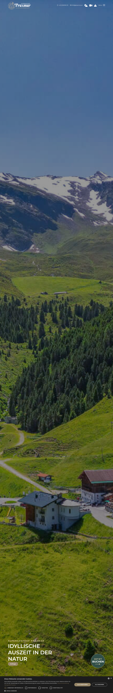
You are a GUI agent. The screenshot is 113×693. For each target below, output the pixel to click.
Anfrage (13, 664)
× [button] (111, 678)
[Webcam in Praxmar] (90, 6)
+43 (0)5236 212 (62, 5)
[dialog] (56, 684)
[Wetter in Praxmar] (86, 6)
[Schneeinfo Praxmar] (95, 6)
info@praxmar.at (76, 5)
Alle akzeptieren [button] (82, 684)
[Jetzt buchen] (98, 661)
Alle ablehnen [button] (99, 684)
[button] (38, 691)
